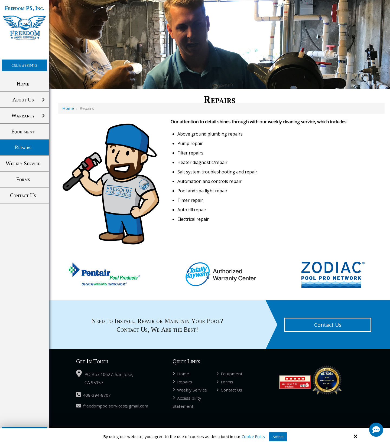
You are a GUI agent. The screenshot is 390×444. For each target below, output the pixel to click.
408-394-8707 (93, 395)
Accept (278, 436)
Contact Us (327, 324)
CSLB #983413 (24, 65)
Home (68, 108)
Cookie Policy (252, 436)
